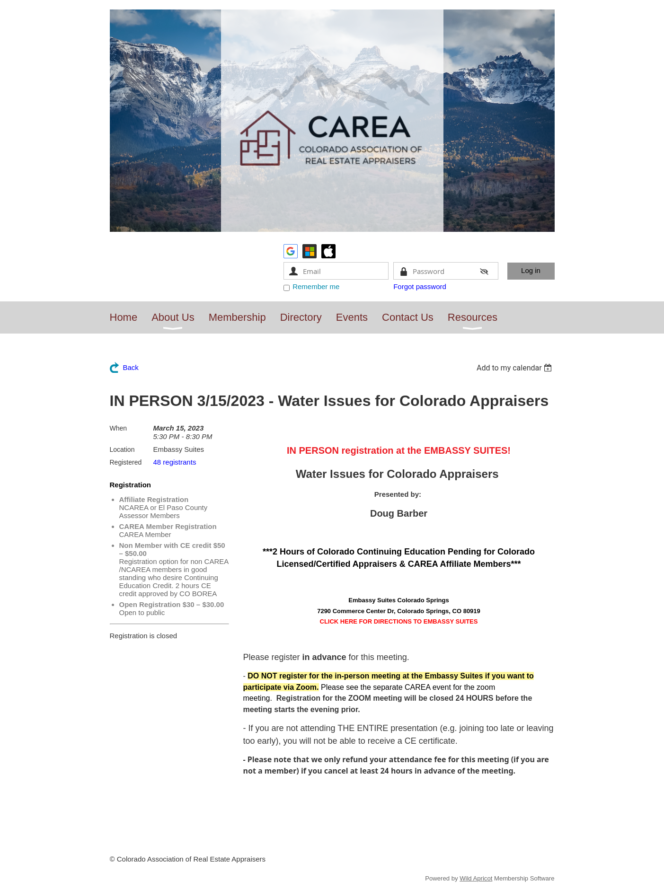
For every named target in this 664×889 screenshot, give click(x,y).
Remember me (315, 286)
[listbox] (516, 368)
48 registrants (174, 462)
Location (122, 449)
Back (131, 367)
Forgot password (419, 286)
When (118, 428)
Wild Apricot (476, 878)
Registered (126, 462)
